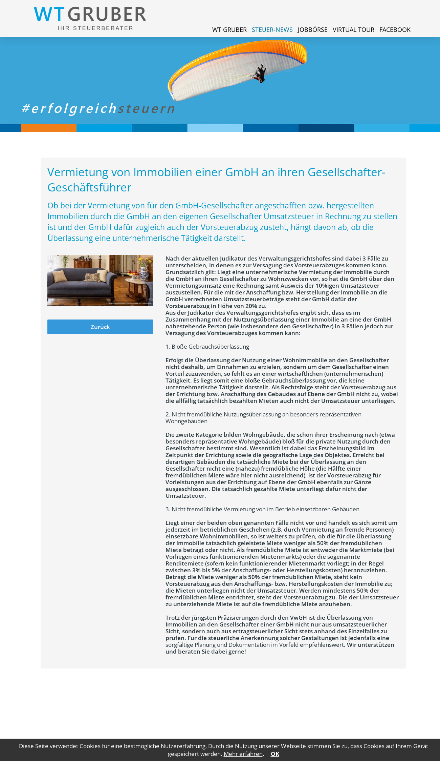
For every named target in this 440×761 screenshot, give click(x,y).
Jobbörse (313, 29)
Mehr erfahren (243, 754)
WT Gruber (229, 29)
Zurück (100, 327)
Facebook (395, 29)
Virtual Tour (353, 29)
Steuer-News (272, 29)
